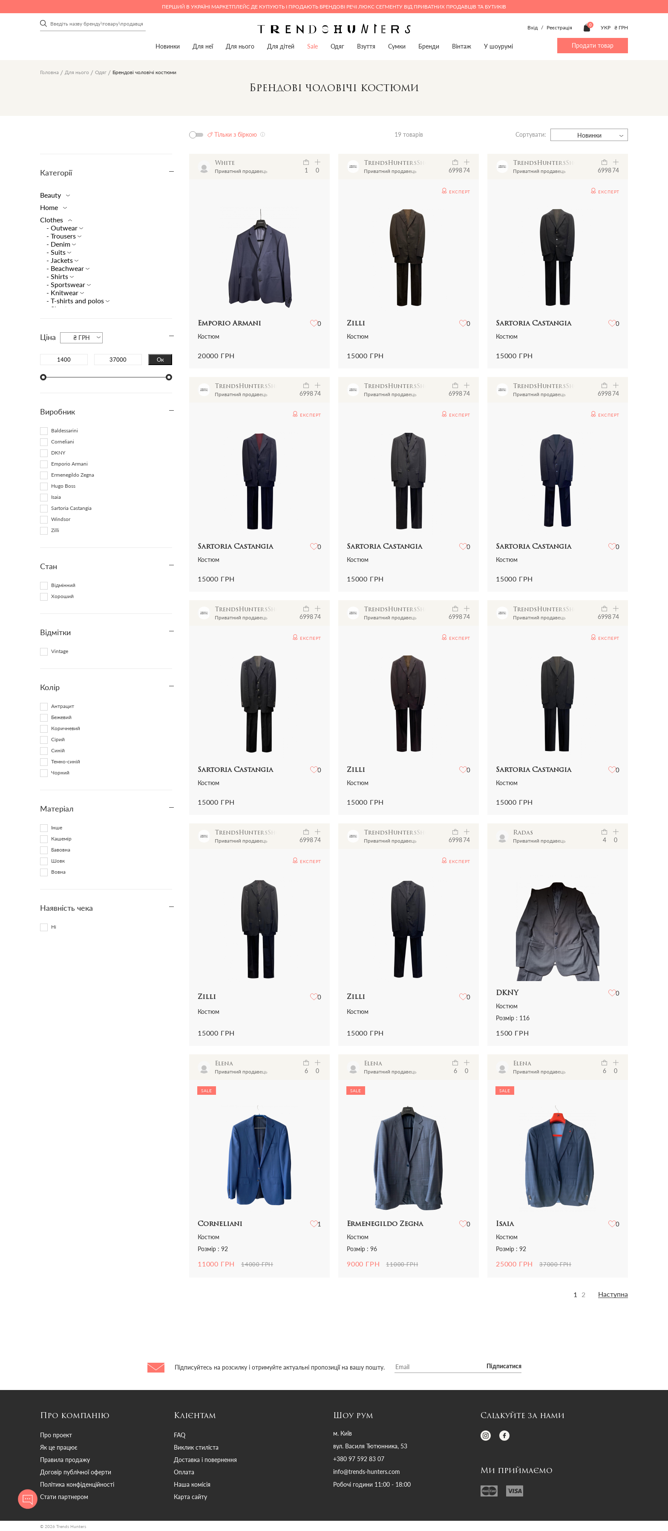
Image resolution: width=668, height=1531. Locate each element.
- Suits (56, 252)
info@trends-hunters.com (366, 1472)
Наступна (613, 1294)
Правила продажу (65, 1459)
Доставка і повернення (205, 1459)
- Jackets (60, 260)
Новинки (167, 46)
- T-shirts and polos (76, 300)
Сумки (397, 46)
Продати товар (592, 45)
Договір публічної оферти (75, 1472)
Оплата (184, 1472)
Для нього (240, 46)
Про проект (56, 1435)
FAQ (179, 1435)
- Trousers (62, 236)
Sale (312, 46)
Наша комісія (192, 1484)
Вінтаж (461, 46)
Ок (160, 359)
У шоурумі (498, 46)
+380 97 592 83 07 (358, 1459)
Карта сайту (190, 1496)
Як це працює (59, 1447)
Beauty (53, 195)
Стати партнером (64, 1496)
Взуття (366, 46)
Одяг (337, 46)
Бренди (428, 46)
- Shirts (58, 276)
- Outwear (62, 228)
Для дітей (280, 46)
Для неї (203, 46)
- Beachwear (66, 268)
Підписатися (504, 1367)
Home (51, 207)
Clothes (54, 220)
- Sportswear (66, 284)
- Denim (59, 244)
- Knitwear (63, 292)
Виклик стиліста (196, 1447)
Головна (49, 72)
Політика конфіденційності (77, 1484)
